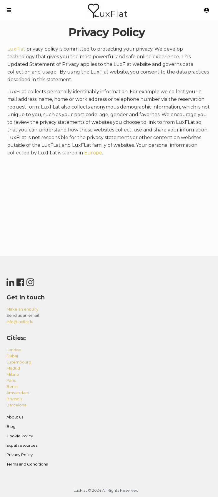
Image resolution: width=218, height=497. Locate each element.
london (13, 349)
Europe (93, 153)
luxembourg (18, 362)
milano (12, 374)
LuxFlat (111, 14)
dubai (12, 355)
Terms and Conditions (27, 464)
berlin (12, 386)
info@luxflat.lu (19, 321)
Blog (11, 426)
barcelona (16, 405)
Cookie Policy (19, 435)
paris (11, 380)
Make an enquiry (22, 309)
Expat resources (21, 445)
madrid (13, 368)
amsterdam (17, 392)
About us (14, 417)
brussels (14, 398)
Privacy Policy (19, 454)
